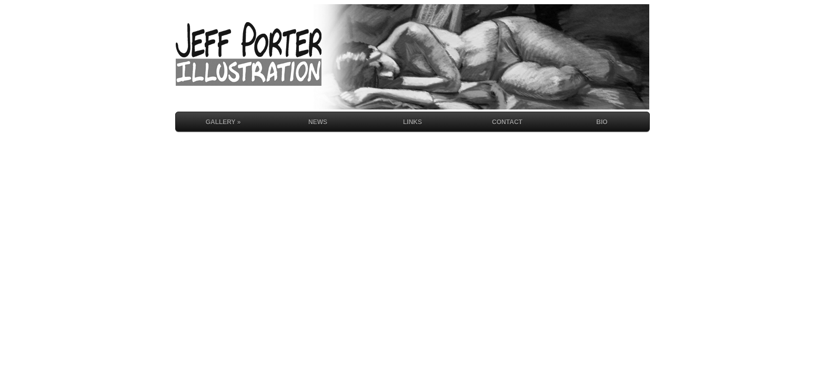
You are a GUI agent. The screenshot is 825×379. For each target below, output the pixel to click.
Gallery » (223, 122)
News (317, 122)
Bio (601, 122)
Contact (507, 122)
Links (412, 122)
